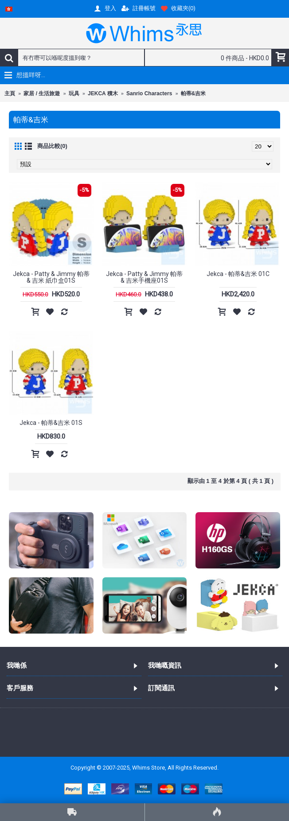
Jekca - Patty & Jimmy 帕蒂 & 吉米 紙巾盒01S (51, 277)
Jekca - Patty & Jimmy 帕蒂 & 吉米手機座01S (144, 277)
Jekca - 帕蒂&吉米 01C (238, 273)
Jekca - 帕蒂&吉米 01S (51, 422)
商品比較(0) (52, 146)
